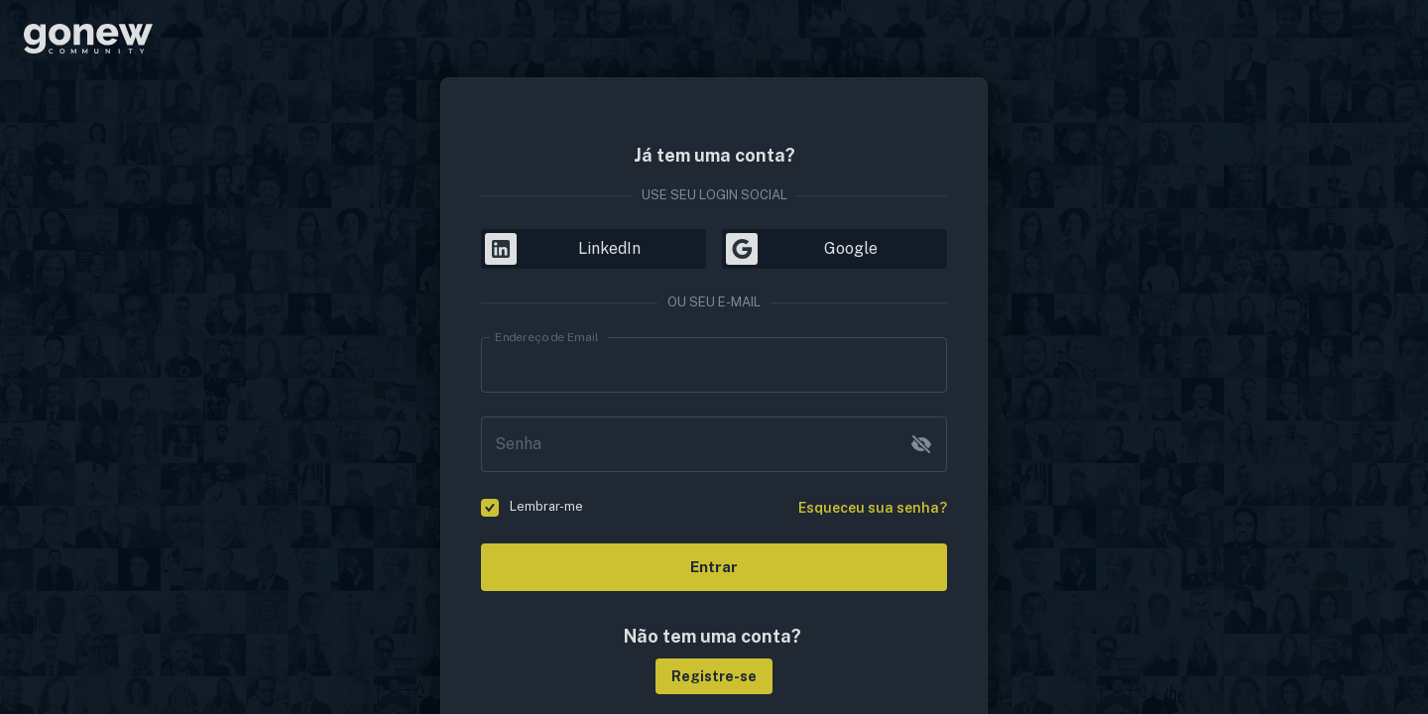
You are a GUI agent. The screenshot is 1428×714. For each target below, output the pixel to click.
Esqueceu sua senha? (872, 508)
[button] (714, 676)
